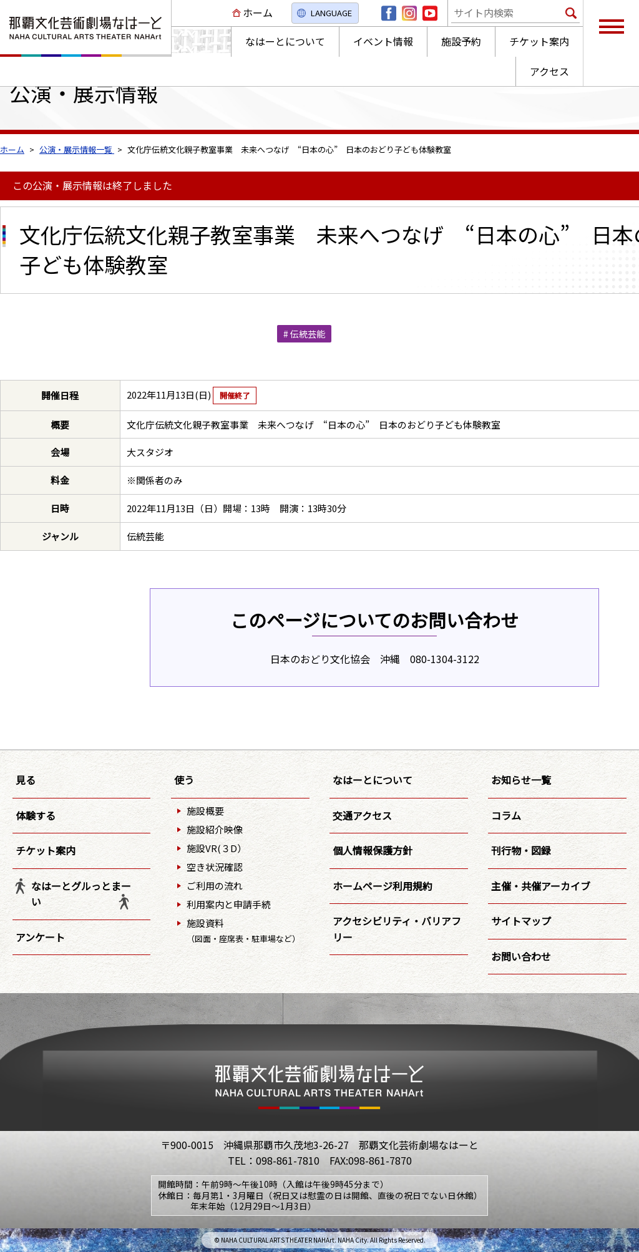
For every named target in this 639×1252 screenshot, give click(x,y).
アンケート (40, 936)
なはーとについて (372, 779)
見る (26, 779)
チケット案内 (46, 850)
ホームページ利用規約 (382, 885)
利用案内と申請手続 (229, 904)
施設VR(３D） (216, 848)
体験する (36, 815)
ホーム (258, 12)
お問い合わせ (521, 956)
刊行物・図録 (521, 850)
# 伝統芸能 (304, 334)
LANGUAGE (331, 13)
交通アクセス (362, 815)
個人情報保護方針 (372, 850)
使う (184, 779)
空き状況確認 (215, 866)
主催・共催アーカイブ (540, 885)
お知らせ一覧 (521, 779)
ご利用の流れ (215, 885)
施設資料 (243, 930)
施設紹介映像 (215, 829)
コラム (506, 815)
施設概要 (205, 810)
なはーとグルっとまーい (81, 894)
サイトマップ (521, 920)
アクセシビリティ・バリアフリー (397, 928)
